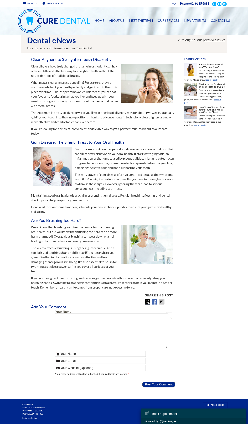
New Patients (195, 20)
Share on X (148, 302)
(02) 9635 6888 (199, 3)
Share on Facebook (155, 302)
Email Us (30, 3)
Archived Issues (214, 40)
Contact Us (220, 20)
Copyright (179, 418)
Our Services (168, 20)
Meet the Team (141, 20)
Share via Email (162, 302)
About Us (116, 20)
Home (22, 12)
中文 (174, 3)
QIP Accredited (215, 405)
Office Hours (53, 3)
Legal (189, 418)
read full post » (211, 80)
